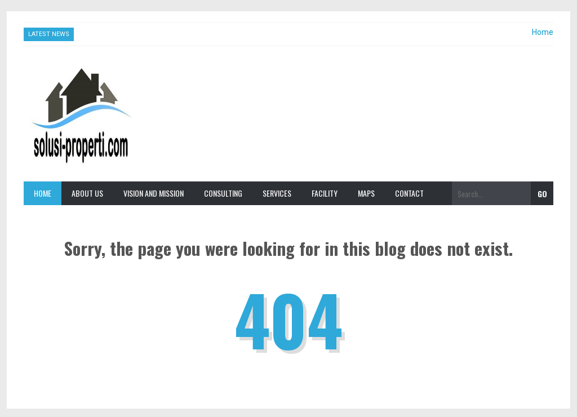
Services (277, 193)
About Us (87, 193)
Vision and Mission (153, 193)
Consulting (223, 193)
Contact (409, 193)
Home (542, 32)
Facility (325, 193)
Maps (366, 193)
